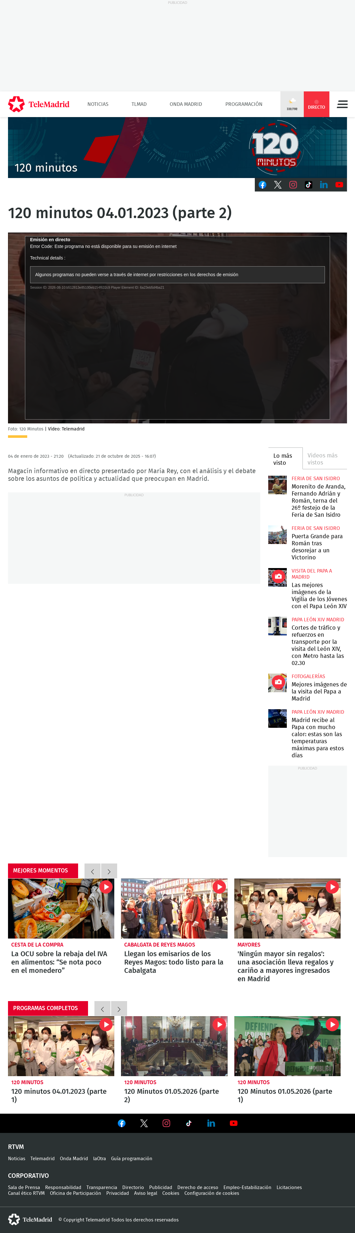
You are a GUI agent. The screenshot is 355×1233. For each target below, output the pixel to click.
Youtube (339, 184)
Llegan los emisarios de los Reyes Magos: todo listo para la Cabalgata (174, 909)
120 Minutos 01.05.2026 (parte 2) (174, 1046)
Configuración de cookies (211, 1193)
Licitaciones (289, 1187)
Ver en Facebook (121, 1124)
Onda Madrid (186, 104)
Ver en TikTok (188, 1124)
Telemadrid (42, 1158)
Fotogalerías (308, 676)
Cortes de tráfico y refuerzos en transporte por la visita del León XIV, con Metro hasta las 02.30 (277, 626)
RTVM (16, 1147)
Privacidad (117, 1193)
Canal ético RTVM (26, 1193)
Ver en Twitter (144, 1124)
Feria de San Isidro (316, 478)
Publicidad (160, 1187)
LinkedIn (324, 184)
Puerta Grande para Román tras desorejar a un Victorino (277, 534)
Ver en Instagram (166, 1123)
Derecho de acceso (197, 1187)
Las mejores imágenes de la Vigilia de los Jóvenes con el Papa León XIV (277, 577)
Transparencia (101, 1187)
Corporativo (28, 1176)
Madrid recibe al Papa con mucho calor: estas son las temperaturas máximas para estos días (277, 718)
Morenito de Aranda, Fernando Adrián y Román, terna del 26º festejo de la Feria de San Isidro (277, 485)
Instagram (293, 184)
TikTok (308, 185)
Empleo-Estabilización (247, 1187)
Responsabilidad (63, 1187)
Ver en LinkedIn (211, 1123)
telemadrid (30, 1219)
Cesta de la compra (37, 945)
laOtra (99, 1158)
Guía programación (131, 1158)
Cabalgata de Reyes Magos (159, 945)
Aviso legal (145, 1193)
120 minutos (27, 1082)
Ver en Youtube (233, 1123)
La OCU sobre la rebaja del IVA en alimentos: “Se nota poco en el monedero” (61, 909)
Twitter (278, 185)
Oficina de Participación (75, 1193)
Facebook (262, 185)
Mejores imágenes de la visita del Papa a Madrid (277, 683)
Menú (342, 104)
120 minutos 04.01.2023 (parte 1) (61, 1046)
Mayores (249, 945)
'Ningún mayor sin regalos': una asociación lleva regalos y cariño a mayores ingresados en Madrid (287, 909)
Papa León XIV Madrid (318, 619)
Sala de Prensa (24, 1187)
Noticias (98, 104)
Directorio (133, 1187)
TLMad (139, 104)
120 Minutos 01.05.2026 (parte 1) (287, 1046)
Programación (243, 104)
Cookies (170, 1193)
